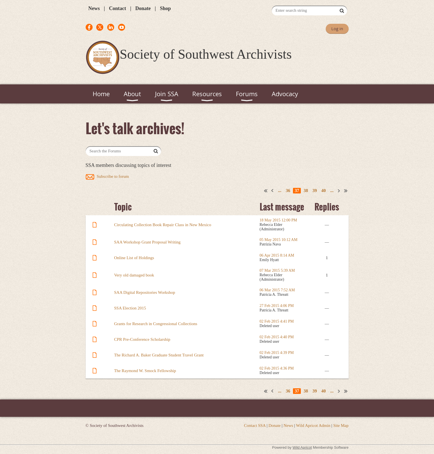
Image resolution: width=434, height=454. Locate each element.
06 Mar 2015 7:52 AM (277, 290)
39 (315, 190)
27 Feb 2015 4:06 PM (277, 306)
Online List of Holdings (134, 258)
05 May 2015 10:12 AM (278, 240)
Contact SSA (255, 425)
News (94, 8)
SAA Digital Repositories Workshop (144, 292)
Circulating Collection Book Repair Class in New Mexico (162, 225)
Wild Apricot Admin (313, 425)
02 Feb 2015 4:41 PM (277, 321)
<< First (266, 190)
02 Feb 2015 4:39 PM (277, 353)
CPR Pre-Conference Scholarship (142, 339)
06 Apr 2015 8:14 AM (277, 255)
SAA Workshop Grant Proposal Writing (147, 242)
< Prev (272, 190)
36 (288, 190)
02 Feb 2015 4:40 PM (277, 337)
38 (306, 190)
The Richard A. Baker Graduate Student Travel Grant (159, 355)
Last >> (346, 190)
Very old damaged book (134, 275)
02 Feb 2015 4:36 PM (277, 368)
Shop (165, 8)
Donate (143, 8)
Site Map (341, 425)
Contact (117, 8)
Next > (339, 190)
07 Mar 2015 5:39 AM (277, 270)
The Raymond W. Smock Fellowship (145, 370)
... (279, 190)
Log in (337, 28)
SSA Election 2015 (130, 308)
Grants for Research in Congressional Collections (155, 323)
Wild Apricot (302, 447)
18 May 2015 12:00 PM (278, 220)
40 (323, 190)
